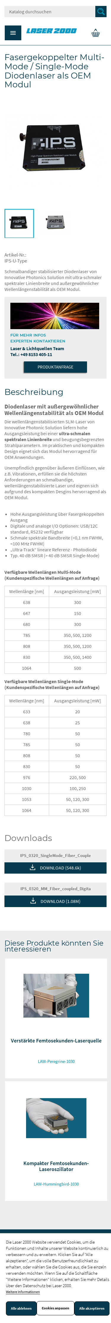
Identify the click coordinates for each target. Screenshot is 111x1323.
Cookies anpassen (55, 1308)
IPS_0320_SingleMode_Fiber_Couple (55, 855)
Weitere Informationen (23, 1292)
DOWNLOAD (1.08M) (61, 901)
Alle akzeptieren (91, 1308)
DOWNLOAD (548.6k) (60, 868)
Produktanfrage (55, 367)
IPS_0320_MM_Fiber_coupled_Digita (55, 888)
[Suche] (55, 11)
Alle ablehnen (21, 1308)
